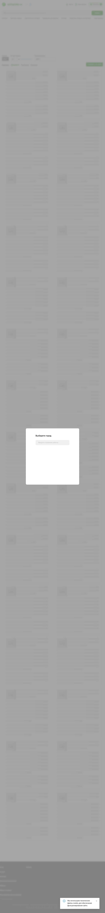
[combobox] (52, 442)
